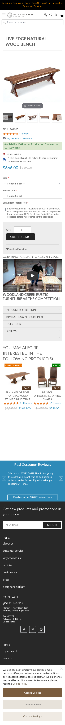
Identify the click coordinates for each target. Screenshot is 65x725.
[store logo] (20, 15)
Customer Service (13, 551)
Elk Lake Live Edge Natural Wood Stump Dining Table (18, 396)
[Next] (61, 478)
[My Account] (55, 15)
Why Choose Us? (12, 558)
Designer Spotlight (14, 587)
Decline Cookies (32, 704)
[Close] (61, 669)
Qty (8, 229)
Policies (7, 565)
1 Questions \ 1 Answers (19, 138)
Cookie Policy (19, 683)
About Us (8, 543)
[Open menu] (4, 15)
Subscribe (52, 525)
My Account (10, 651)
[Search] (4, 22)
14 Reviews (26, 403)
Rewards (8, 658)
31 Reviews (55, 403)
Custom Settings (32, 716)
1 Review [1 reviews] (23, 133)
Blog (6, 580)
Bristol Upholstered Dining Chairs (47, 396)
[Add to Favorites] (16, 249)
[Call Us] (45, 14)
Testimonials (10, 572)
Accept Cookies (32, 692)
